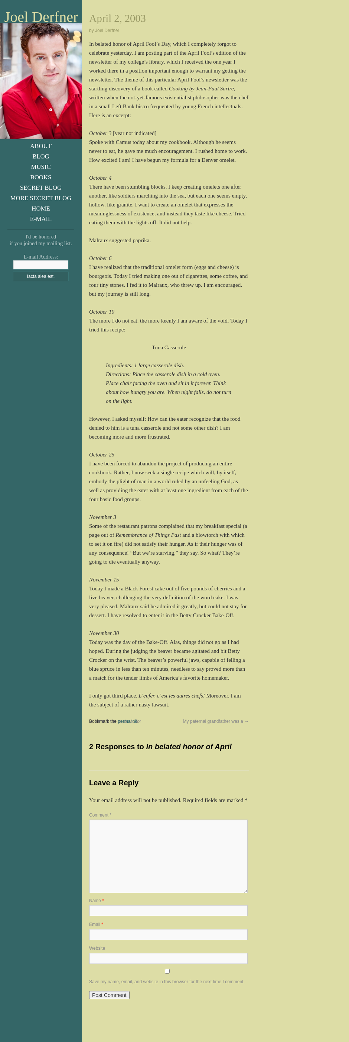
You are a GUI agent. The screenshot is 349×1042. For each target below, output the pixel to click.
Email (96, 924)
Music (40, 166)
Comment (100, 815)
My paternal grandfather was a (216, 721)
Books (41, 177)
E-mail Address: (40, 257)
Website (97, 948)
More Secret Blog (41, 198)
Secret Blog (41, 187)
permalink (127, 721)
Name (96, 900)
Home (41, 208)
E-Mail (41, 218)
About (41, 146)
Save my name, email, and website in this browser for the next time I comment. (167, 981)
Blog (40, 156)
